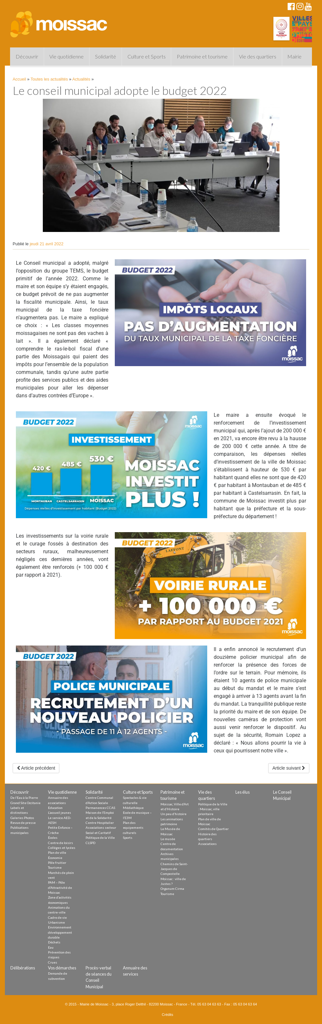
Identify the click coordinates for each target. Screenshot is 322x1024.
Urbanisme (56, 922)
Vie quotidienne (66, 56)
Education (55, 808)
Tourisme (55, 867)
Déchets (54, 942)
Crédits (167, 1015)
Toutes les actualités (49, 79)
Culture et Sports (146, 56)
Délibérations (22, 967)
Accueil (19, 79)
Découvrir (27, 56)
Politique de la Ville (100, 837)
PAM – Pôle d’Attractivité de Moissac (60, 887)
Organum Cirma (172, 888)
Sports (127, 837)
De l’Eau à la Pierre (24, 798)
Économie (55, 858)
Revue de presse (23, 823)
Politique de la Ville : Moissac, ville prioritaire (212, 809)
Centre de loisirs (60, 843)
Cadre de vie (57, 917)
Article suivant (288, 768)
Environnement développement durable (60, 932)
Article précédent (36, 768)
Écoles (52, 837)
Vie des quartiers (257, 56)
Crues (52, 962)
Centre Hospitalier (100, 823)
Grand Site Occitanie (25, 803)
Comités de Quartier (213, 829)
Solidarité (105, 56)
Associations (207, 844)
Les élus (242, 792)
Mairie (294, 56)
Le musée (168, 839)
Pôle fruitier (57, 862)
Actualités (81, 79)
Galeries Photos (22, 818)
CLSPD (90, 843)
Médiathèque (133, 808)
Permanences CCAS (100, 808)
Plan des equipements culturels (133, 828)
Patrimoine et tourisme (202, 56)
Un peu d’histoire (173, 814)
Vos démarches (62, 967)
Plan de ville (57, 852)
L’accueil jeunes (59, 812)
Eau (51, 947)
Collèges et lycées (61, 848)
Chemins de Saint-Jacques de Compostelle (174, 869)
